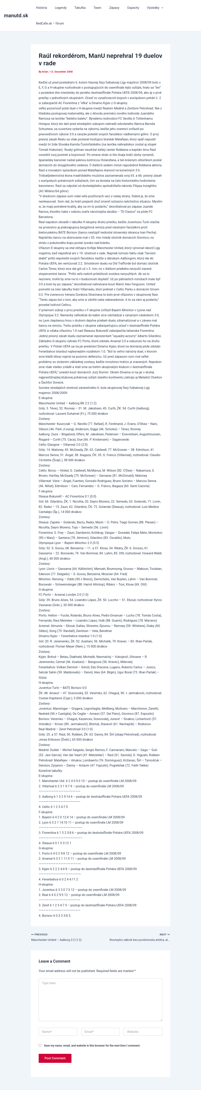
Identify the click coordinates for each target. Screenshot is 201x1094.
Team (98, 8)
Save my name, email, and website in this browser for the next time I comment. (92, 1030)
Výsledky (151, 8)
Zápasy (114, 8)
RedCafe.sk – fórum (180, 8)
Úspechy (131, 8)
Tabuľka (82, 8)
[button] (158, 8)
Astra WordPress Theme (130, 1084)
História (47, 8)
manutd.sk (16, 8)
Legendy (65, 8)
